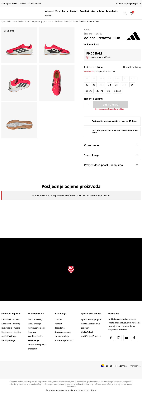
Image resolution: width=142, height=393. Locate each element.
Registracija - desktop (11, 332)
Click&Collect (87, 332)
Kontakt (58, 323)
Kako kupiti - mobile (10, 319)
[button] (126, 13)
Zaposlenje (60, 328)
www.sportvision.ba (59, 390)
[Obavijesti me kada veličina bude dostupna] (87, 78)
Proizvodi (59, 21)
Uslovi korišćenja (35, 319)
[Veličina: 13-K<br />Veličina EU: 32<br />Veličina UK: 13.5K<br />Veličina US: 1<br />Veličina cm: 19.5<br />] (87, 84)
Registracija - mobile (10, 328)
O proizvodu (111, 145)
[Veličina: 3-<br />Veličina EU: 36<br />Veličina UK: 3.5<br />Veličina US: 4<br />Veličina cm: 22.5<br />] (132, 84)
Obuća (68, 21)
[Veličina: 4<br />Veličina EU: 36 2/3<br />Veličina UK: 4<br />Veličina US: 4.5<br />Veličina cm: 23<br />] (89, 91)
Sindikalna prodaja (63, 332)
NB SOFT (76, 390)
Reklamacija (33, 340)
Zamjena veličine (35, 336)
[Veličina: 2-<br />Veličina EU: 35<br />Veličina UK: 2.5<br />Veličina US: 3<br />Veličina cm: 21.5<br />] (116, 84)
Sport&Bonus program (91, 319)
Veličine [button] (99, 72)
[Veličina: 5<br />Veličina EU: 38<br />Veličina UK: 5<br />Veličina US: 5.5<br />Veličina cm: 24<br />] (108, 91)
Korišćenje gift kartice (91, 336)
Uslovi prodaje (34, 323)
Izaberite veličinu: (93, 67)
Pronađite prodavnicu (64, 340)
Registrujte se (134, 3)
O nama (58, 319)
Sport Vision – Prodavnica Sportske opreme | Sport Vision (27, 21)
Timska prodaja (62, 336)
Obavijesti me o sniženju (100, 57)
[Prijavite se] (131, 13)
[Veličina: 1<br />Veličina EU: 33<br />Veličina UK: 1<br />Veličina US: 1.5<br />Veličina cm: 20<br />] (94, 84)
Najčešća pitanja (9, 336)
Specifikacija (111, 155)
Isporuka (32, 332)
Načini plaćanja (8, 340)
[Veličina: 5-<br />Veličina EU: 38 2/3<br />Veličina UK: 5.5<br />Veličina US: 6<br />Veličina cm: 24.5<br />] (117, 91)
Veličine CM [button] (109, 72)
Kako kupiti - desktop (11, 323)
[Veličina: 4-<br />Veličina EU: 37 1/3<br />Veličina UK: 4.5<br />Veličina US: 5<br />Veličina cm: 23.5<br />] (99, 91)
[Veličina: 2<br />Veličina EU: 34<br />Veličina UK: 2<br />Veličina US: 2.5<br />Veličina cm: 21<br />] (109, 84)
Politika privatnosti (36, 328)
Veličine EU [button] (89, 72)
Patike (75, 21)
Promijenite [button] (135, 365)
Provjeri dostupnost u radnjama (111, 165)
